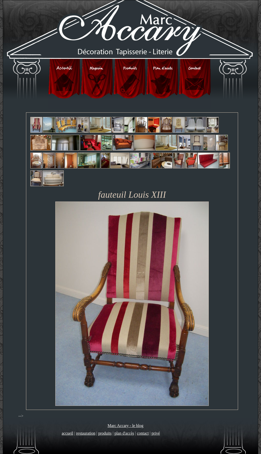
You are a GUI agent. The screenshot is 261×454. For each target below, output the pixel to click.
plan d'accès (124, 433)
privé (156, 433)
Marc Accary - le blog (125, 425)
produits (104, 433)
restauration (86, 433)
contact (143, 433)
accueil (67, 433)
